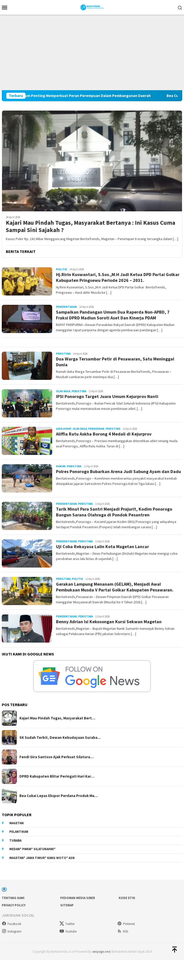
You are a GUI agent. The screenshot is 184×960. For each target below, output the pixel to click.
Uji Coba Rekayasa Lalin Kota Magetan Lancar (102, 546)
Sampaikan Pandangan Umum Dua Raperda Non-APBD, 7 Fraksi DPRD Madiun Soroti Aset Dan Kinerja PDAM (113, 315)
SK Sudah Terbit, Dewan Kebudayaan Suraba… (60, 737)
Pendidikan (96, 429)
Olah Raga (63, 391)
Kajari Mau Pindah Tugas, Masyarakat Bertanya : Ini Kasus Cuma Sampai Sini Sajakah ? (90, 226)
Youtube (68, 931)
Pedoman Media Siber (77, 898)
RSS (122, 931)
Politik (61, 269)
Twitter (67, 924)
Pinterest (126, 924)
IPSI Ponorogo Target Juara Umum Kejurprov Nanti (108, 396)
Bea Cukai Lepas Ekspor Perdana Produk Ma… (58, 795)
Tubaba (15, 840)
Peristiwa (63, 353)
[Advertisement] (92, 52)
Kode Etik (127, 898)
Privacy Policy (13, 905)
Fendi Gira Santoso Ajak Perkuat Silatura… (56, 757)
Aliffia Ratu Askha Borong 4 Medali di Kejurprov (103, 434)
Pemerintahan (66, 307)
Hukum (61, 466)
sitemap (67, 905)
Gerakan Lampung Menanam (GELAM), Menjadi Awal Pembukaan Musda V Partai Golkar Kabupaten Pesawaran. (114, 587)
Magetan (16, 823)
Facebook (11, 924)
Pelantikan (18, 832)
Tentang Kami (13, 898)
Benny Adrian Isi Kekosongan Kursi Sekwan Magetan (109, 621)
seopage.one (101, 951)
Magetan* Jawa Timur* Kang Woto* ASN (42, 858)
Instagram (11, 931)
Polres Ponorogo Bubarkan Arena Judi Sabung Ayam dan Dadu (118, 471)
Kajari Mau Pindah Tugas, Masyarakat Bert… (57, 718)
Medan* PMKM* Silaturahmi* (32, 849)
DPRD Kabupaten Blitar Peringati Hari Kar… (56, 776)
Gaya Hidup (63, 429)
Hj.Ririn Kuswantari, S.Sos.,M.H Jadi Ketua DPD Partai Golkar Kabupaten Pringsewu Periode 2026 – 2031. (117, 277)
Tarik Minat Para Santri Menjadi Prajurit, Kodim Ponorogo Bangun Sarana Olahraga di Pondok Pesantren (114, 512)
